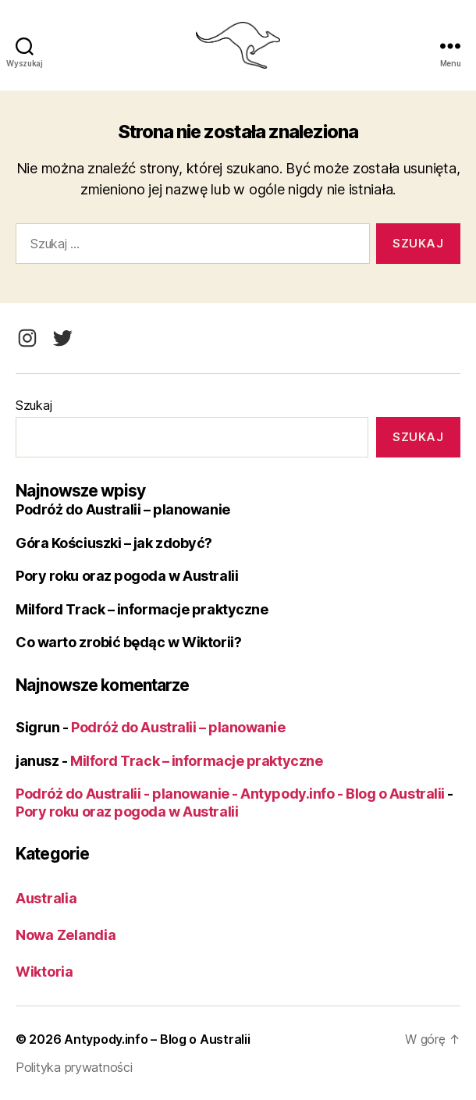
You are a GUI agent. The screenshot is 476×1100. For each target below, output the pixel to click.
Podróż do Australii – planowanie (123, 509)
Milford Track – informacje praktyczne (142, 609)
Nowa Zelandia (66, 935)
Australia (46, 898)
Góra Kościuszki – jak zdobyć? (114, 543)
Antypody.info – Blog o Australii (157, 1039)
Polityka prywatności (74, 1067)
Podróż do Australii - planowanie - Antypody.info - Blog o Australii (230, 793)
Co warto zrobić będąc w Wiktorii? (128, 642)
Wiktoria (44, 971)
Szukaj (34, 405)
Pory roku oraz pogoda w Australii (127, 576)
